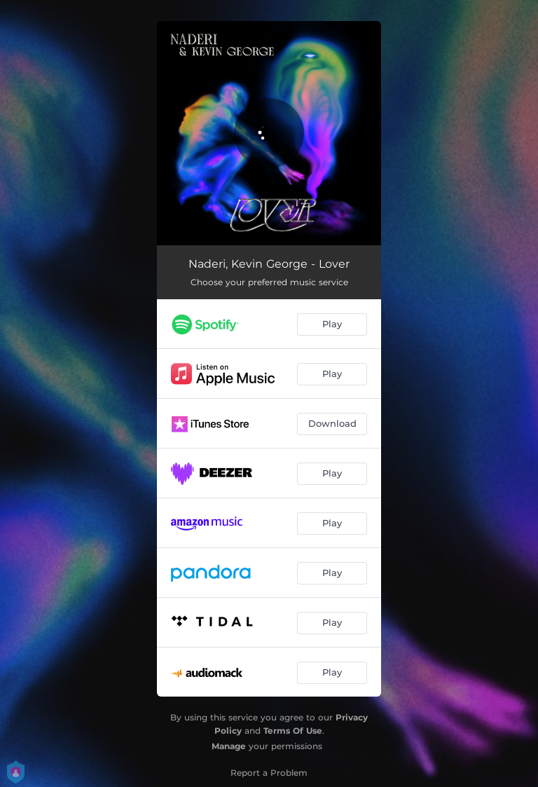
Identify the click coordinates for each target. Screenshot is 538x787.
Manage (229, 746)
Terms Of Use (292, 730)
